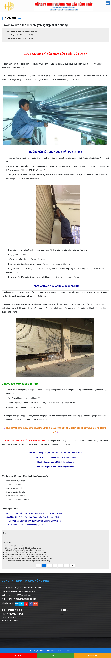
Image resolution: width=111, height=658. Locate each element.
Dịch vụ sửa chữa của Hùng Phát (20, 40)
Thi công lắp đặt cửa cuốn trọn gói (17, 547)
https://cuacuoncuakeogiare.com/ (23, 600)
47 (66, 567)
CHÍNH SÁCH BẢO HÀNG (10, 619)
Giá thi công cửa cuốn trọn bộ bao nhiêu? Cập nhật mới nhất (26, 558)
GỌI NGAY (18, 655)
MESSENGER (92, 655)
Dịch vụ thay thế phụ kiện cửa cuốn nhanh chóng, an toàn (25, 554)
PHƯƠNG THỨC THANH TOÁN (12, 616)
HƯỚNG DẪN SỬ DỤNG (10, 622)
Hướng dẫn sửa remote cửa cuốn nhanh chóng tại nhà (24, 552)
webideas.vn (84, 652)
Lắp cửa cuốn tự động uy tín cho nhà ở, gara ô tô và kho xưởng (27, 562)
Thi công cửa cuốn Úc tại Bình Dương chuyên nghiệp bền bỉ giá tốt (28, 560)
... (60, 567)
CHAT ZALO (55, 655)
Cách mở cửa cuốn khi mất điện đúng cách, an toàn (23, 549)
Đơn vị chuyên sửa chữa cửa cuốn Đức (19, 36)
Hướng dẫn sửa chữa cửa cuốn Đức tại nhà (21, 33)
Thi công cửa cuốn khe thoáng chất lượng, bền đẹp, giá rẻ (25, 556)
